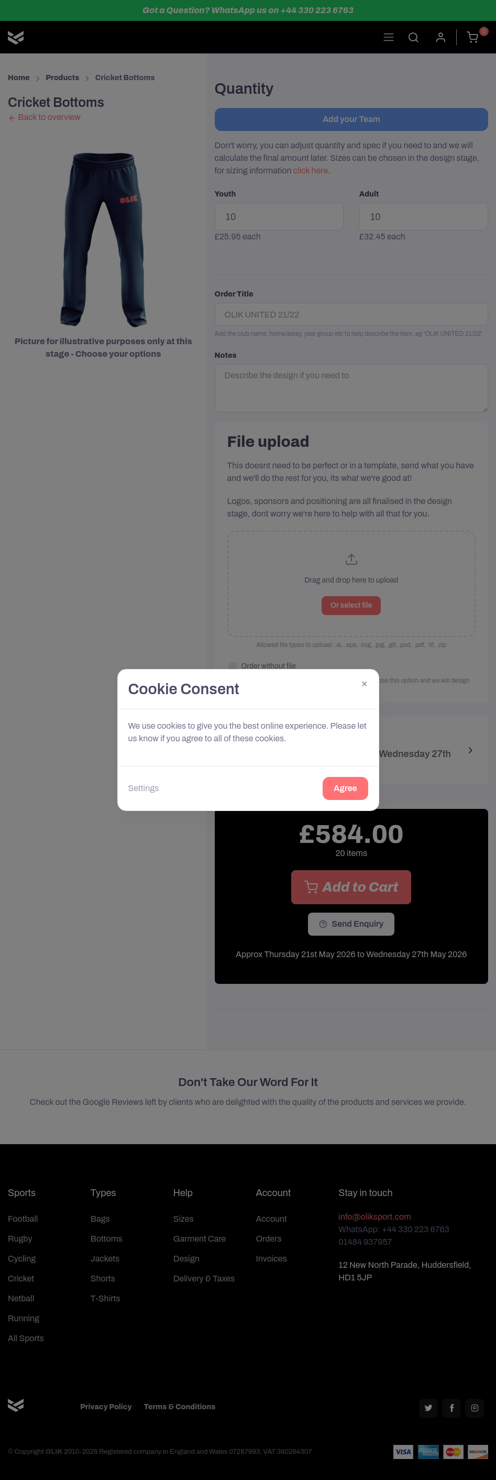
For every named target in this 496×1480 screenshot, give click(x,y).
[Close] (364, 684)
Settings (143, 788)
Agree (345, 788)
